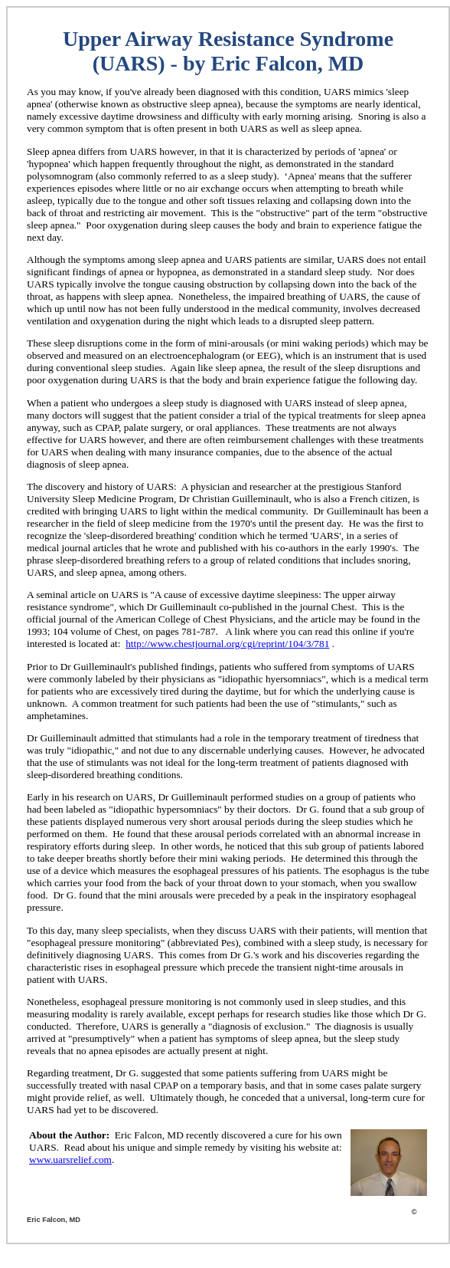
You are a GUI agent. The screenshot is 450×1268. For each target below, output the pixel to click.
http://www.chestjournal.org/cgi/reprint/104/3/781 (227, 643)
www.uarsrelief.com (70, 1159)
